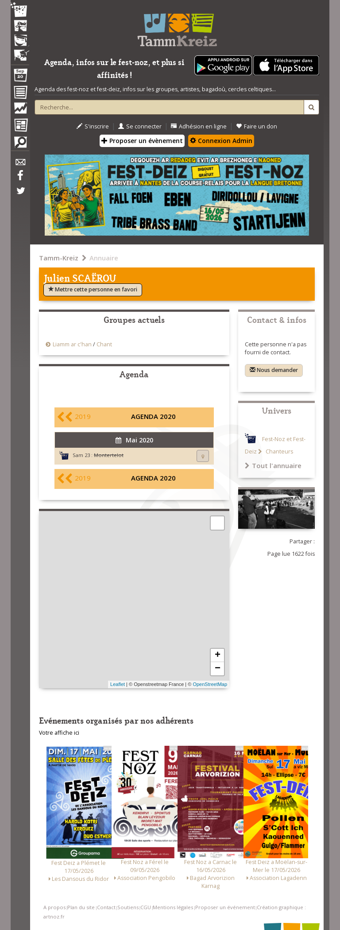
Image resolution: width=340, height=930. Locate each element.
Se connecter (140, 126)
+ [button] (217, 655)
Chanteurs (278, 451)
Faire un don (256, 126)
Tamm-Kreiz (58, 257)
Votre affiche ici (59, 732)
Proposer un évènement (142, 140)
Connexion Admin (221, 140)
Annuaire (103, 257)
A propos (54, 907)
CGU (145, 907)
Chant (104, 344)
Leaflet (117, 684)
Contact (106, 907)
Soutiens (128, 907)
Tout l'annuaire (273, 465)
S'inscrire (93, 126)
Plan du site (81, 907)
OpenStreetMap (210, 684)
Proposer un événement (225, 907)
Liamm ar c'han (72, 344)
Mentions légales (173, 907)
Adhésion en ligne (199, 126)
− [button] (217, 668)
